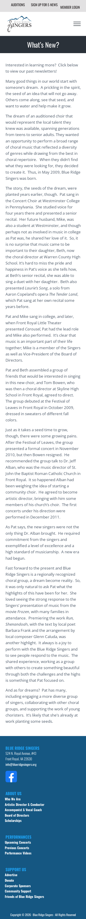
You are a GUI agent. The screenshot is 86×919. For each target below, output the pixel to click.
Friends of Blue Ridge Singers (24, 896)
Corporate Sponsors (18, 885)
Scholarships (13, 820)
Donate (9, 880)
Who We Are (13, 798)
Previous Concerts (17, 847)
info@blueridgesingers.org (21, 764)
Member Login (70, 7)
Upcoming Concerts (18, 842)
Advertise (11, 874)
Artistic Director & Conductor (24, 804)
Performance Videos (18, 853)
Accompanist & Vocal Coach (23, 809)
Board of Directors (17, 815)
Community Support (18, 891)
